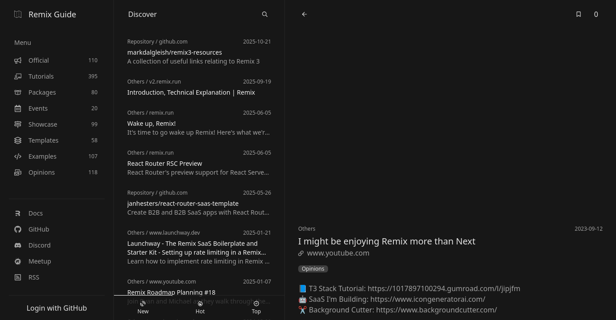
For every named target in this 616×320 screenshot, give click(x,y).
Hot (200, 308)
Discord (32, 245)
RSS (26, 277)
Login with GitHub (57, 308)
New (143, 308)
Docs (28, 213)
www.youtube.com (333, 253)
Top (256, 308)
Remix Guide (45, 14)
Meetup (32, 261)
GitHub (31, 229)
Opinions (313, 268)
